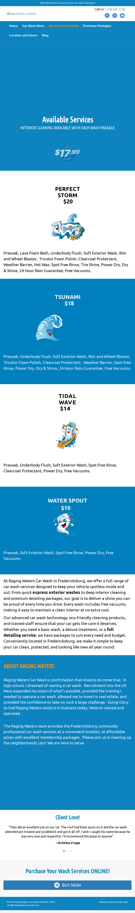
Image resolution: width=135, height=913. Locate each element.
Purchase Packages (97, 28)
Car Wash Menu (33, 28)
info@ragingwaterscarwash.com (23, 908)
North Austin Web (119, 905)
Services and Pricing (63, 28)
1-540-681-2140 (115, 10)
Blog (45, 38)
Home (13, 28)
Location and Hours (23, 38)
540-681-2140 (47, 905)
